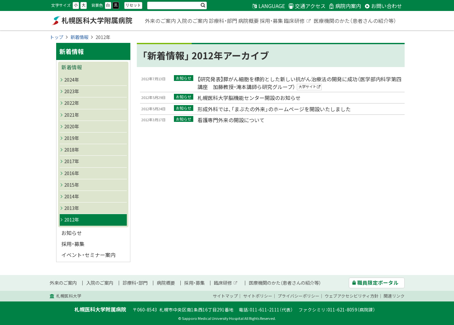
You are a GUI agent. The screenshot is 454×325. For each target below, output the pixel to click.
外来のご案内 (160, 21)
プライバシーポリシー (298, 296)
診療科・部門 (223, 21)
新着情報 (79, 37)
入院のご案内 (192, 21)
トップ (56, 37)
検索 (203, 5)
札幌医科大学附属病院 (92, 20)
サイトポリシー (257, 296)
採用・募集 (271, 21)
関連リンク (394, 296)
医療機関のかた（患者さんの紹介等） (355, 21)
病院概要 (248, 21)
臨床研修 (298, 21)
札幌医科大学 (68, 296)
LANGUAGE (271, 6)
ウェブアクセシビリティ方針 (351, 296)
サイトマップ (225, 296)
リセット (133, 5)
